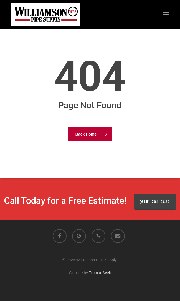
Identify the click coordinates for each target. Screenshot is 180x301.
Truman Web (100, 272)
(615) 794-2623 (155, 202)
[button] (166, 14)
